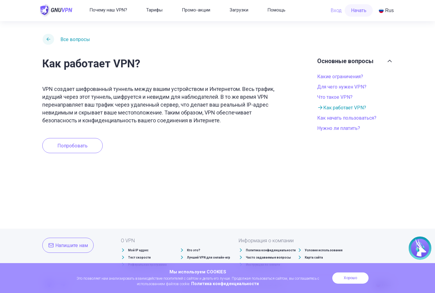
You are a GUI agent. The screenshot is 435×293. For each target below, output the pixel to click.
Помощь (276, 10)
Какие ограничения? (340, 76)
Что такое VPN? (335, 97)
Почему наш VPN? (108, 10)
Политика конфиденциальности (271, 250)
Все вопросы (75, 39)
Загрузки (239, 10)
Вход (336, 10)
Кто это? (193, 250)
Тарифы (154, 10)
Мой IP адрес (138, 250)
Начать (358, 10)
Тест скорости (139, 257)
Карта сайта (314, 257)
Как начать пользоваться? (346, 118)
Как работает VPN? (344, 108)
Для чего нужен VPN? (341, 87)
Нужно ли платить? (338, 128)
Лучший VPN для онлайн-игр (208, 257)
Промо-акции (196, 10)
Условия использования (324, 250)
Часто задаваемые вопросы (268, 257)
